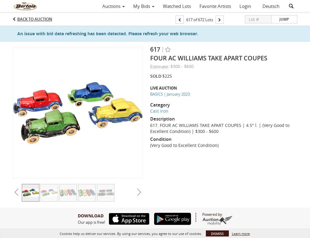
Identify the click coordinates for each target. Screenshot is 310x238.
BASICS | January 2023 (170, 94)
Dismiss (217, 233)
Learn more (241, 233)
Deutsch (270, 6)
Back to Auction (34, 19)
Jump (284, 19)
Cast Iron (159, 111)
